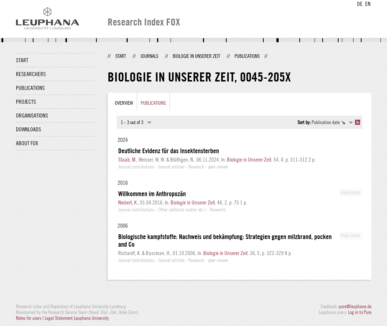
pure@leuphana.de (355, 306)
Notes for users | (30, 318)
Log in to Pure (359, 312)
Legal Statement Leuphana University (77, 318)
